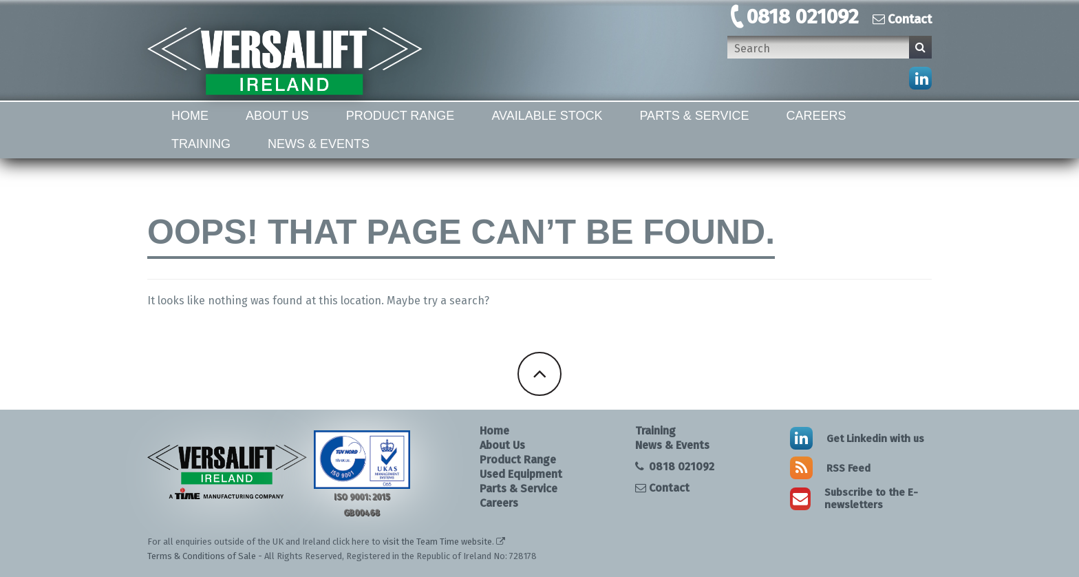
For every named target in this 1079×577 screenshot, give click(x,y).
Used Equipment (521, 474)
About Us (277, 116)
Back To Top (539, 374)
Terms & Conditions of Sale (201, 556)
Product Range (400, 116)
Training (201, 144)
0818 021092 (803, 16)
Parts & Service (694, 116)
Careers (816, 116)
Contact (902, 19)
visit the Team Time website (437, 541)
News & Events (319, 144)
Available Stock (546, 116)
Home (190, 116)
